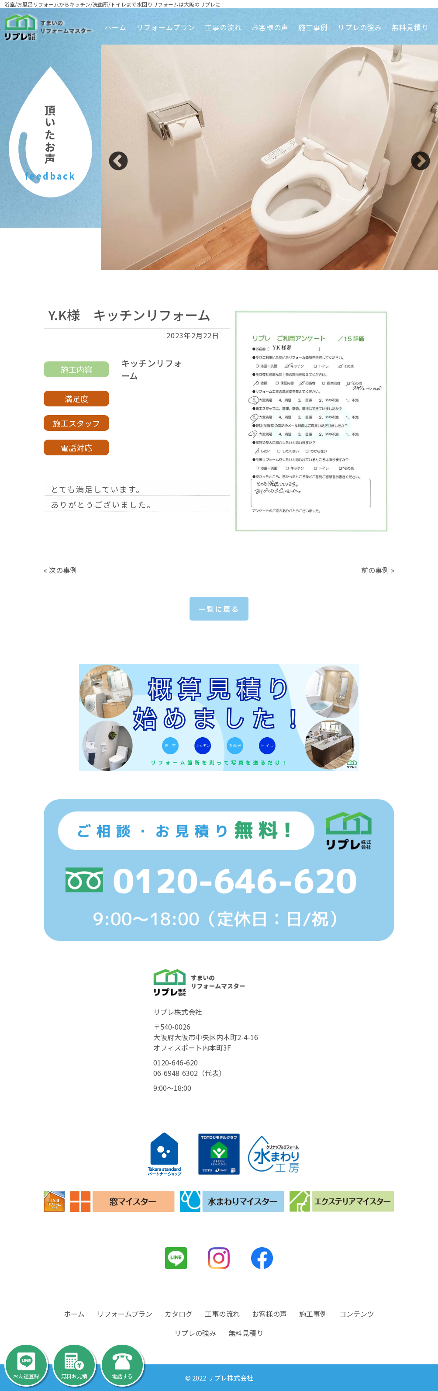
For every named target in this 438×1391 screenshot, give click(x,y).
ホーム (115, 27)
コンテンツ (356, 1313)
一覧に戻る (219, 609)
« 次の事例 (60, 570)
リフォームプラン (165, 27)
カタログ (179, 1313)
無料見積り (410, 27)
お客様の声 (270, 27)
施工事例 (313, 27)
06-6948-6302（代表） (189, 1073)
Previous (118, 162)
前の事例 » (377, 570)
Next (420, 162)
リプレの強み (360, 27)
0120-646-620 (175, 1062)
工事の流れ (223, 27)
